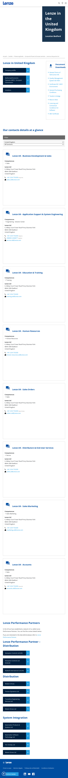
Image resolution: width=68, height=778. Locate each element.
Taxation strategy (54, 96)
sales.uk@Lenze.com (12, 180)
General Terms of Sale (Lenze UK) (54, 73)
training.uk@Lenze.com (13, 296)
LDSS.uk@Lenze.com (12, 472)
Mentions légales (18, 768)
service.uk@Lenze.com (13, 240)
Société (10, 56)
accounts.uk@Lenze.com (13, 588)
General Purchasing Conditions (55, 91)
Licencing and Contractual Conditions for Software (53, 106)
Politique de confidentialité (32, 768)
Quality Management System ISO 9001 (56, 79)
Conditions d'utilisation (47, 768)
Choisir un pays (7, 768)
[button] (4, 774)
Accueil (5, 56)
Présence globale (18, 56)
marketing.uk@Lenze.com (14, 530)
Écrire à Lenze (11, 774)
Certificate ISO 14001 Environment (56, 85)
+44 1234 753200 (12, 177)
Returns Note (53, 100)
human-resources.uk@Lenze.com (16, 355)
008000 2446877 (11, 238)
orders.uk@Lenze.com (13, 413)
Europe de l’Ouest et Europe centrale (35, 56)
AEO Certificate (54, 114)
